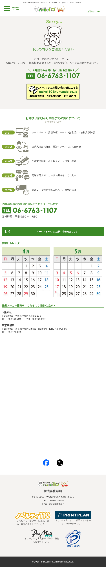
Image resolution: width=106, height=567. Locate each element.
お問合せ (90, 11)
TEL (99, 11)
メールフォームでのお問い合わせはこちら (57, 231)
